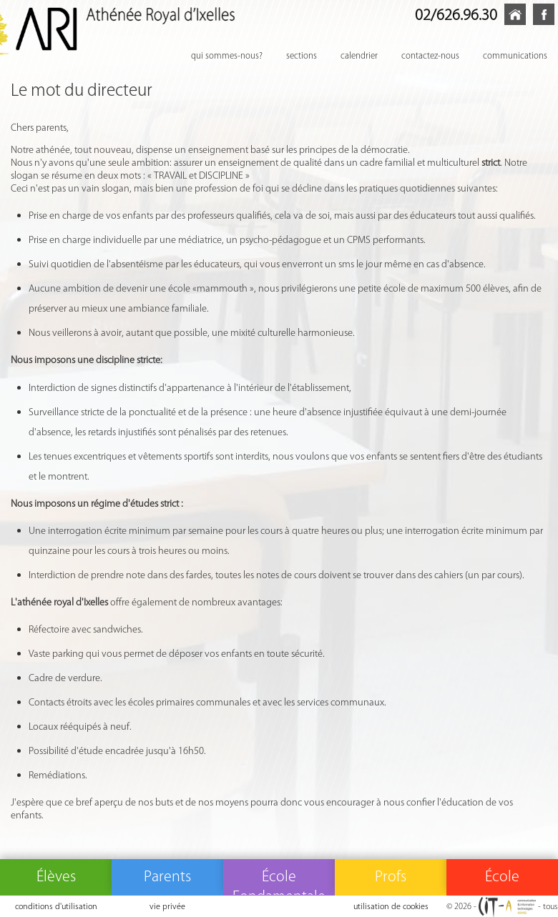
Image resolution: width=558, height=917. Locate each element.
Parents (167, 876)
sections (301, 55)
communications (515, 55)
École (502, 876)
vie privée (167, 906)
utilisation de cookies (391, 906)
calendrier (359, 55)
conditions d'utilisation (56, 906)
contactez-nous (430, 55)
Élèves (56, 876)
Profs (390, 876)
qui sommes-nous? (227, 55)
